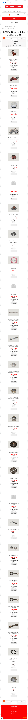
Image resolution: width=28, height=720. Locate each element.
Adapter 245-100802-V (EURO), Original (14, 60)
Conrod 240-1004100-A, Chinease (13, 607)
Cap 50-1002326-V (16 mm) (14, 504)
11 (15, 40)
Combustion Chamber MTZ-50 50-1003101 (13, 555)
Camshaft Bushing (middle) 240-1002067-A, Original (13, 399)
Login (9, 2)
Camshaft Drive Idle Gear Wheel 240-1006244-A (13, 451)
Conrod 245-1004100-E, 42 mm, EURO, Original (13, 633)
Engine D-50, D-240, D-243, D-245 (8, 28)
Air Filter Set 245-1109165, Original (13, 112)
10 (12, 40)
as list (8, 46)
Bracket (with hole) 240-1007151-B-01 (14, 164)
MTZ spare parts (16, 26)
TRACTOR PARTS (8, 26)
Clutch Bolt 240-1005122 (13, 529)
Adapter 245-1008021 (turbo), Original (13, 86)
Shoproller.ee (24, 717)
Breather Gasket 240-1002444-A (13, 267)
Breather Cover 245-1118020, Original (13, 215)
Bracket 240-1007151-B (14, 190)
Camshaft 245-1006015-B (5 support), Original (13, 346)
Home (3, 26)
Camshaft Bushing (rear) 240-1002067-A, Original (13, 425)
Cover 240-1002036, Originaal (13, 686)
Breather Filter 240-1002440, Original (13, 241)
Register (12, 2)
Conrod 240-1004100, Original (13, 581)
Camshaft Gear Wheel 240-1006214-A (13, 478)
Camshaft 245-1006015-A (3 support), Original (13, 320)
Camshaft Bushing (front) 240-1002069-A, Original (13, 372)
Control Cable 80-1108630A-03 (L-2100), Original (14, 660)
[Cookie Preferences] (2, 718)
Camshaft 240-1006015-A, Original (13, 294)
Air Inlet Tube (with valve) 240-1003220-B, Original (13, 138)
